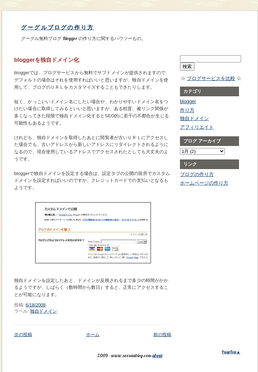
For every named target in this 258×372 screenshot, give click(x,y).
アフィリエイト (197, 127)
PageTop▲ (231, 351)
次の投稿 (23, 334)
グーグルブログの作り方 (57, 27)
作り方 (187, 110)
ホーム (92, 334)
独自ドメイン (43, 311)
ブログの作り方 (197, 174)
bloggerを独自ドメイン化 (46, 60)
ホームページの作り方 (204, 183)
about (157, 355)
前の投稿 (162, 334)
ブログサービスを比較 (211, 78)
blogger (188, 101)
